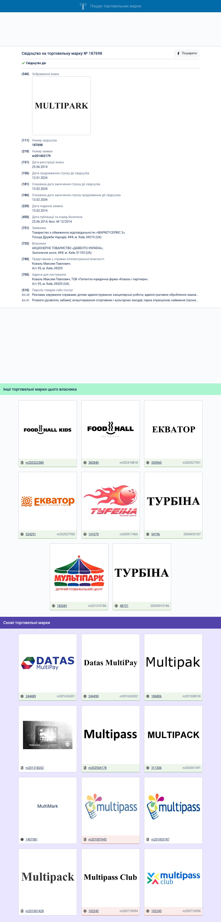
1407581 (29, 839)
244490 (91, 696)
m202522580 (32, 463)
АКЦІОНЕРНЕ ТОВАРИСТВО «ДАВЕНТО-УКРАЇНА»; (67, 248)
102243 (154, 911)
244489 (28, 696)
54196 (153, 534)
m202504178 (95, 768)
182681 (59, 606)
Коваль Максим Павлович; (51, 263)
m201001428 (32, 911)
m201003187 (157, 839)
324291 (28, 534)
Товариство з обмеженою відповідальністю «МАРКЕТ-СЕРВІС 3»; (78, 232)
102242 (91, 911)
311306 (154, 768)
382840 (91, 463)
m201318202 (32, 768)
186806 (154, 696)
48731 (121, 606)
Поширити (187, 53)
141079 (91, 534)
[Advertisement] (110, 29)
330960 (154, 463)
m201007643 (95, 839)
